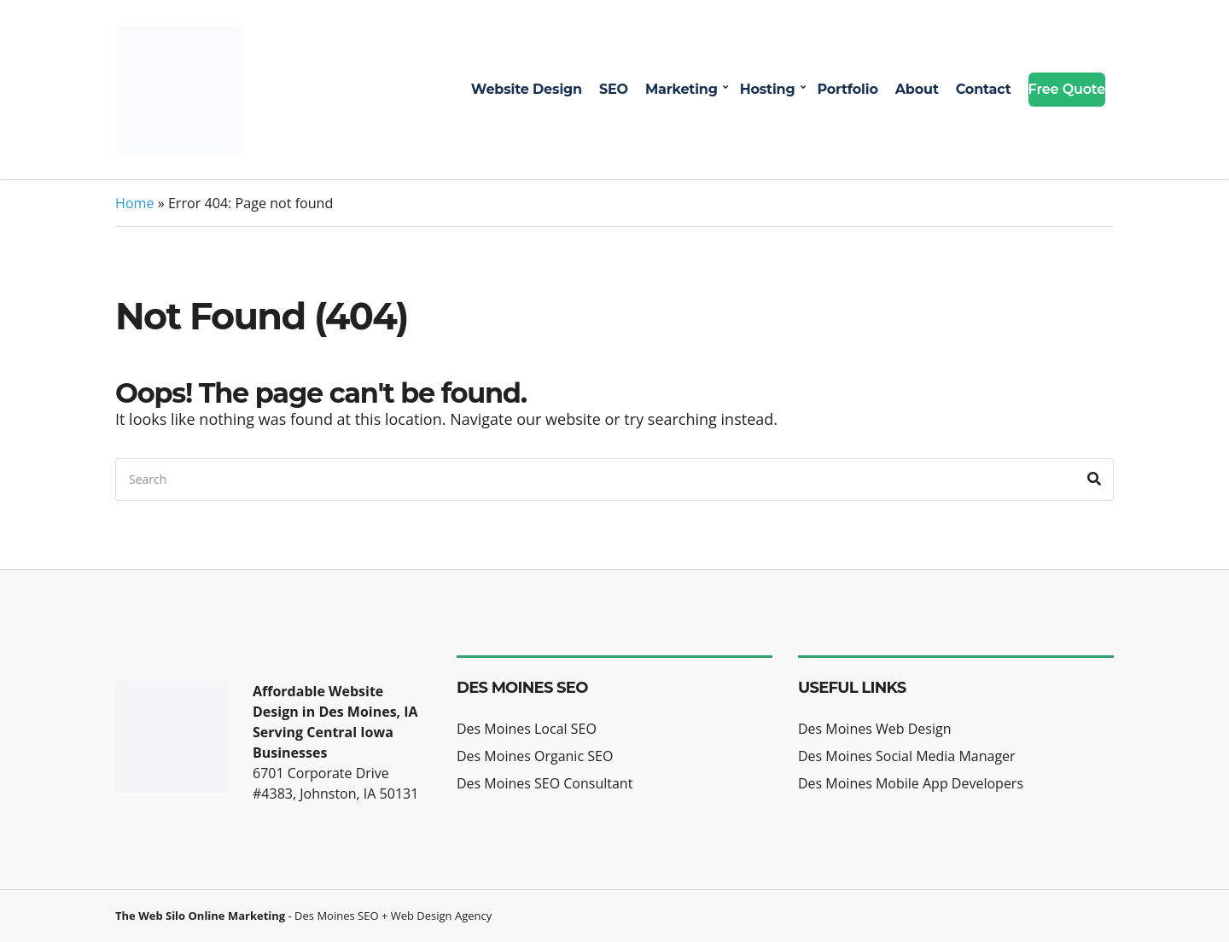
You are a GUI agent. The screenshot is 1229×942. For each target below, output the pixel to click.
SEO (613, 89)
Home (134, 203)
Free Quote (1066, 89)
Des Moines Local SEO (527, 728)
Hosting (767, 89)
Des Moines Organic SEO (535, 756)
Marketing (681, 89)
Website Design (526, 89)
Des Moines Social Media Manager (907, 756)
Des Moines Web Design (874, 728)
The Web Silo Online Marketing (200, 915)
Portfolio (847, 89)
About (917, 89)
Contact (983, 89)
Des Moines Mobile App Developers (910, 783)
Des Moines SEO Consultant (544, 783)
